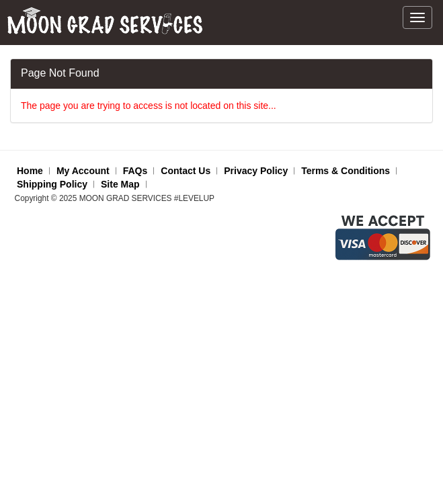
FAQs (135, 170)
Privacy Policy (256, 170)
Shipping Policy (52, 184)
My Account (83, 170)
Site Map (120, 184)
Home (30, 170)
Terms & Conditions (345, 170)
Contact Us (185, 170)
